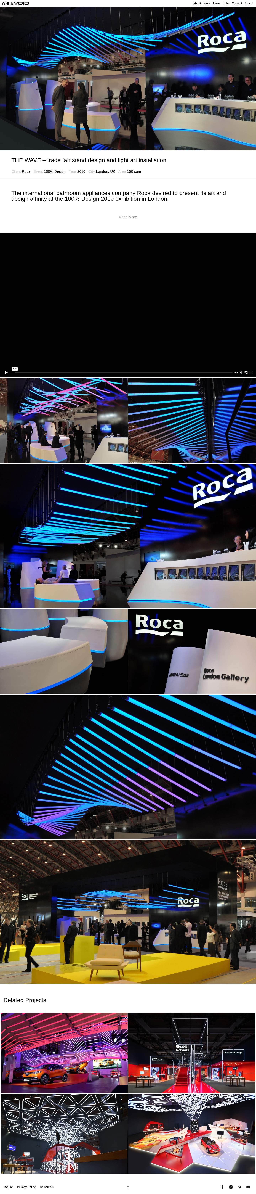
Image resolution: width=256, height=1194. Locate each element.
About (197, 3)
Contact (237, 3)
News (216, 3)
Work (207, 3)
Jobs (226, 3)
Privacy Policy (26, 1186)
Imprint (8, 1186)
